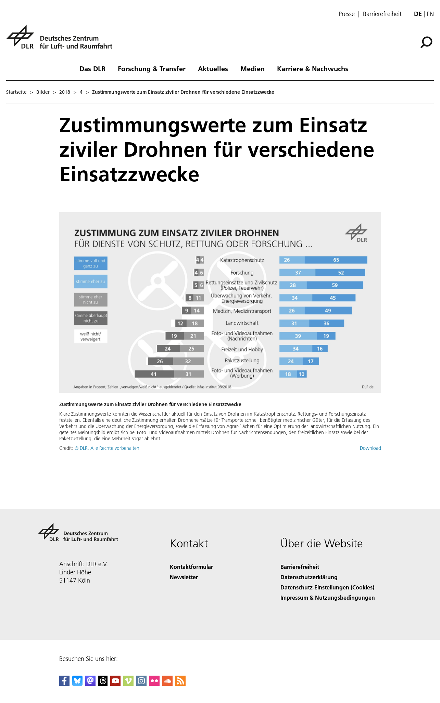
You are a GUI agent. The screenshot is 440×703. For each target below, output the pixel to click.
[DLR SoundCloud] (167, 684)
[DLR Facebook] (64, 684)
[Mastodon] (90, 684)
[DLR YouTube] (115, 684)
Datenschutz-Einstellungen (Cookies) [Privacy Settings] (327, 587)
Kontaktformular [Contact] (191, 566)
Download (370, 448)
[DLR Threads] (103, 684)
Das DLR (92, 68)
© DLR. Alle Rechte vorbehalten (107, 448)
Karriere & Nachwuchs (312, 68)
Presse (347, 14)
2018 (64, 92)
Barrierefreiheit (382, 14)
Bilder (43, 92)
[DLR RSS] (180, 684)
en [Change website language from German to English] (430, 14)
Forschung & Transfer (152, 68)
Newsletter (184, 577)
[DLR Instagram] (141, 684)
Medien (252, 68)
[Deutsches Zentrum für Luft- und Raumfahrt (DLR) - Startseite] (62, 40)
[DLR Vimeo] (128, 684)
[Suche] (426, 42)
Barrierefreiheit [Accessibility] (299, 566)
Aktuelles (213, 68)
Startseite (16, 92)
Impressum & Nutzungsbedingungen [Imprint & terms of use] (327, 597)
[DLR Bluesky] (77, 684)
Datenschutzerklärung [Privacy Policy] (309, 577)
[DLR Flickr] (154, 684)
